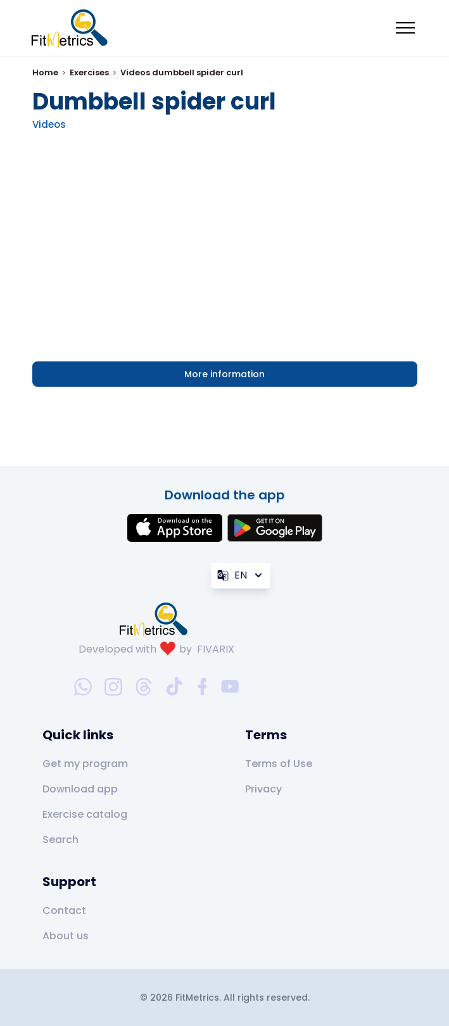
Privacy (263, 789)
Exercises (89, 72)
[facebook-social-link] (202, 687)
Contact (64, 910)
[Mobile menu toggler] (405, 28)
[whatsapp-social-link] (83, 687)
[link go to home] (156, 619)
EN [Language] (241, 575)
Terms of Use (278, 763)
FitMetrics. (199, 997)
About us (65, 936)
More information (224, 374)
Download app (80, 789)
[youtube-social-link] (230, 686)
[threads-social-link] (144, 687)
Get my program (85, 763)
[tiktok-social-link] (174, 686)
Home (45, 72)
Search (60, 839)
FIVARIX (215, 649)
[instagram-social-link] (113, 687)
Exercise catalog (84, 814)
